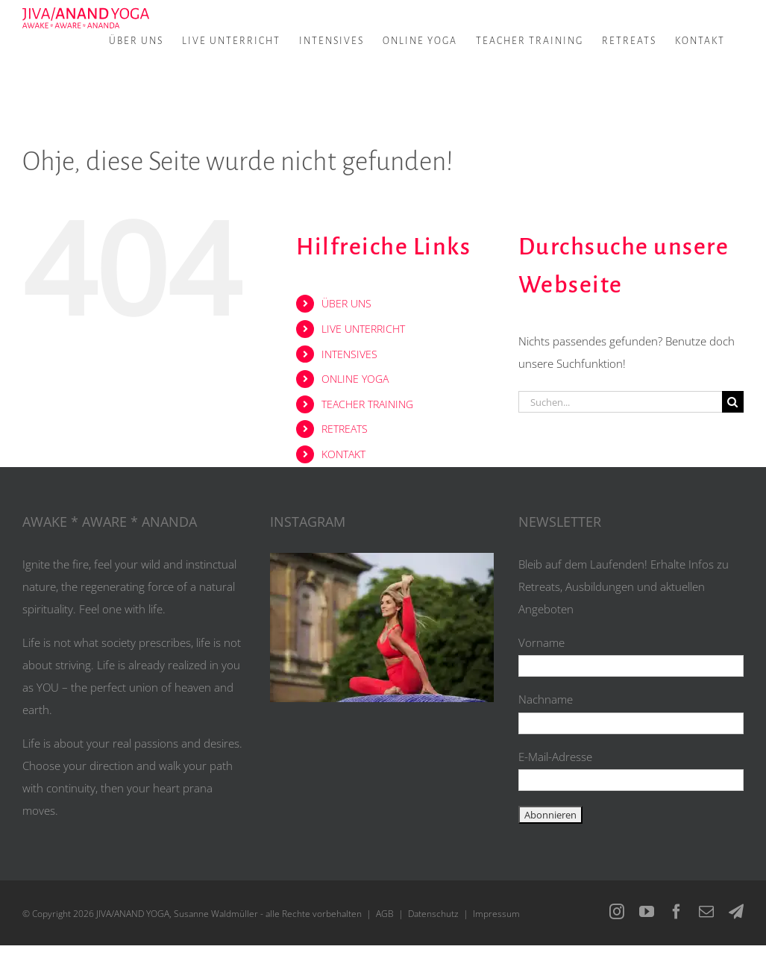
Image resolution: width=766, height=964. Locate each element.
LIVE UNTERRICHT (363, 329)
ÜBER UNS (346, 303)
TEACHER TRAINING (367, 404)
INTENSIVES (349, 354)
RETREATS (344, 429)
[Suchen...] (620, 402)
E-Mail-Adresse (555, 756)
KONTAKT (343, 454)
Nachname (545, 699)
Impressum (496, 913)
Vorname (541, 642)
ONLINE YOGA (355, 379)
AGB (385, 913)
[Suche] (733, 402)
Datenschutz (433, 913)
